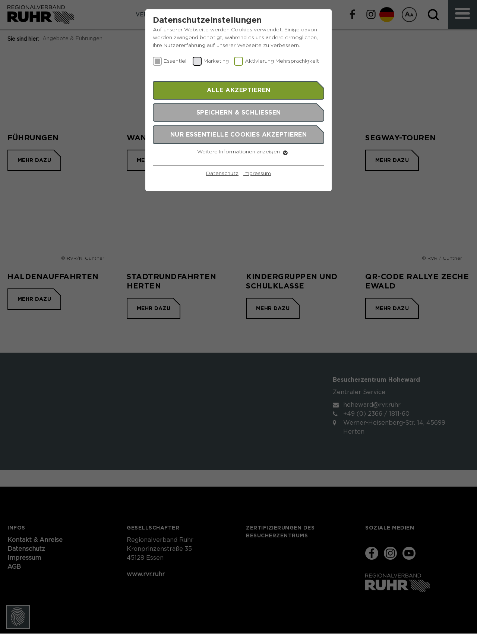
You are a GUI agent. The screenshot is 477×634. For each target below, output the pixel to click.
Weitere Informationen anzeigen (238, 151)
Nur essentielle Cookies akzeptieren (238, 134)
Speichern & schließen (238, 112)
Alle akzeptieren (239, 90)
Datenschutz (222, 173)
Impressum (257, 173)
